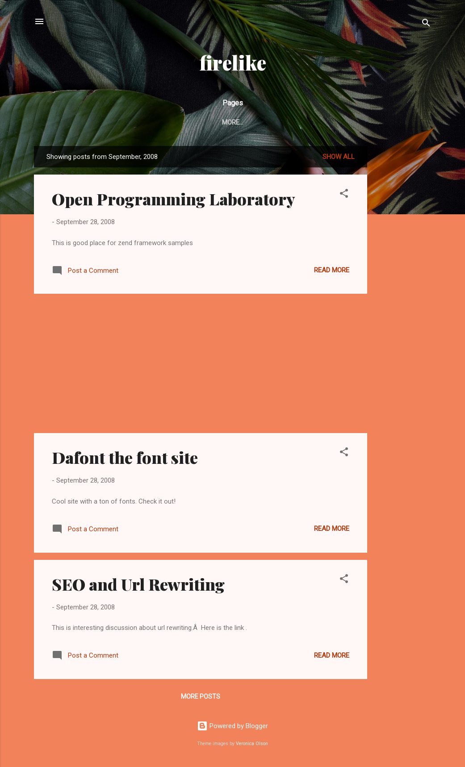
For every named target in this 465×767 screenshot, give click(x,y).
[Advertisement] (402, 280)
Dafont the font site (125, 457)
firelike (232, 62)
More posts (200, 696)
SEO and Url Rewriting (138, 584)
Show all (339, 157)
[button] (344, 195)
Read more (331, 270)
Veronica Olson (252, 743)
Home (209, 122)
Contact (249, 122)
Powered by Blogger (232, 726)
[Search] (426, 24)
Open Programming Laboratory (173, 198)
